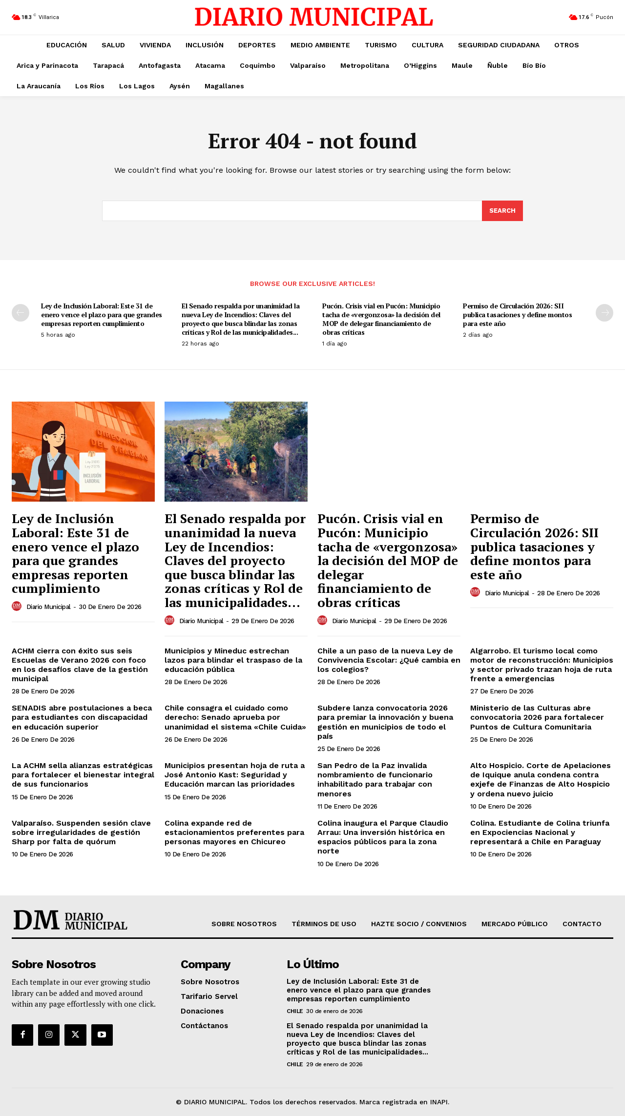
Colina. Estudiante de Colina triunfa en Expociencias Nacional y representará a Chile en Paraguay (539, 832)
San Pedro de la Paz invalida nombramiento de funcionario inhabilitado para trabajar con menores (375, 779)
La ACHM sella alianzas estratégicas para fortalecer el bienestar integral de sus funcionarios (83, 775)
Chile (295, 1011)
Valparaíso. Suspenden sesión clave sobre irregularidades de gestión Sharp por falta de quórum (81, 832)
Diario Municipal (48, 606)
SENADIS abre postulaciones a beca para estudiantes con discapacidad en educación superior (82, 717)
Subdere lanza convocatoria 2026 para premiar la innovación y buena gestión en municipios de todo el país (385, 722)
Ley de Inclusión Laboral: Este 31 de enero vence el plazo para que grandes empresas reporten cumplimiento (101, 314)
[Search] (502, 211)
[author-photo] (18, 606)
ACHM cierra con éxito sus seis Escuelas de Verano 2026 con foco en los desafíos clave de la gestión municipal (80, 665)
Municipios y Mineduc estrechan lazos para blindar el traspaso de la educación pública (233, 660)
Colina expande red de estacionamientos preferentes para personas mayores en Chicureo (234, 832)
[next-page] (604, 313)
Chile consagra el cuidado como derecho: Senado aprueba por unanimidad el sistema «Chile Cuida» (235, 717)
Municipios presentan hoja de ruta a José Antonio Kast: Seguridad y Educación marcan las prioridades (235, 775)
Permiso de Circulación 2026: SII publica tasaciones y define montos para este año (517, 314)
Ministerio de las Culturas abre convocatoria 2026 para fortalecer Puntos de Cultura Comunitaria (537, 717)
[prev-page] (20, 313)
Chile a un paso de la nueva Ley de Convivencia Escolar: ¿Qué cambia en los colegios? (388, 660)
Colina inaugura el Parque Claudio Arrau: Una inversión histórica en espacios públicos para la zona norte (382, 837)
